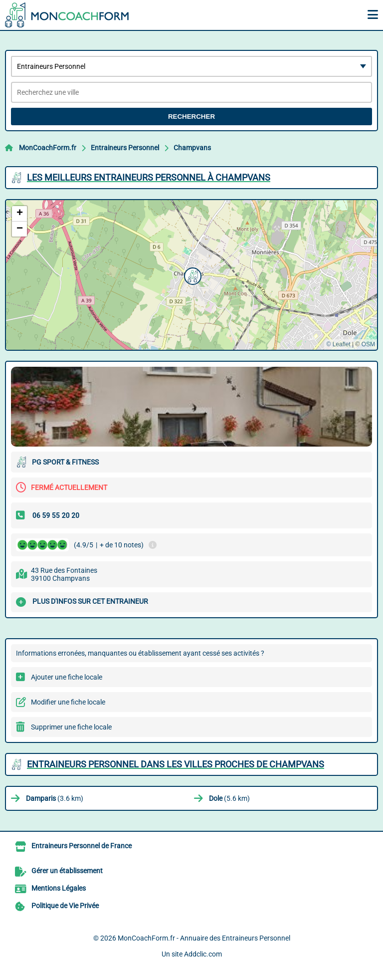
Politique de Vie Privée (65, 906)
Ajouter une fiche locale (66, 677)
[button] (191, 274)
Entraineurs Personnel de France (81, 846)
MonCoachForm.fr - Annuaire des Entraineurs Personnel (204, 938)
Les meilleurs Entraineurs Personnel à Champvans (148, 177)
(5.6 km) (229, 798)
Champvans (192, 148)
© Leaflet (338, 344)
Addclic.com (203, 954)
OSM (368, 344)
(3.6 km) (54, 798)
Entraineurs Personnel (125, 148)
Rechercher (191, 116)
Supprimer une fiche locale (71, 727)
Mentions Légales (58, 888)
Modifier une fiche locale (68, 702)
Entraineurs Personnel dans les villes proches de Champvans (175, 764)
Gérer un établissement (67, 871)
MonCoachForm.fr (47, 148)
